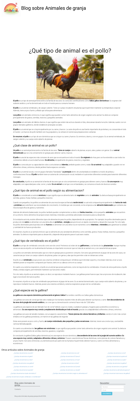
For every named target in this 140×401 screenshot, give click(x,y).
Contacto (18, 389)
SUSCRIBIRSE (107, 393)
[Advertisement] (70, 31)
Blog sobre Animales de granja (53, 8)
